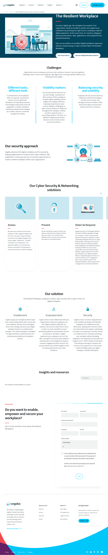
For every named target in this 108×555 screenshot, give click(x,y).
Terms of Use (21, 552)
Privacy (7, 552)
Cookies (13, 552)
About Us (59, 5)
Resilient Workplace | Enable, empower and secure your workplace (30, 12)
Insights (50, 5)
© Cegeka (29, 552)
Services (32, 5)
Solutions (23, 5)
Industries (41, 5)
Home (6, 12)
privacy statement (77, 466)
